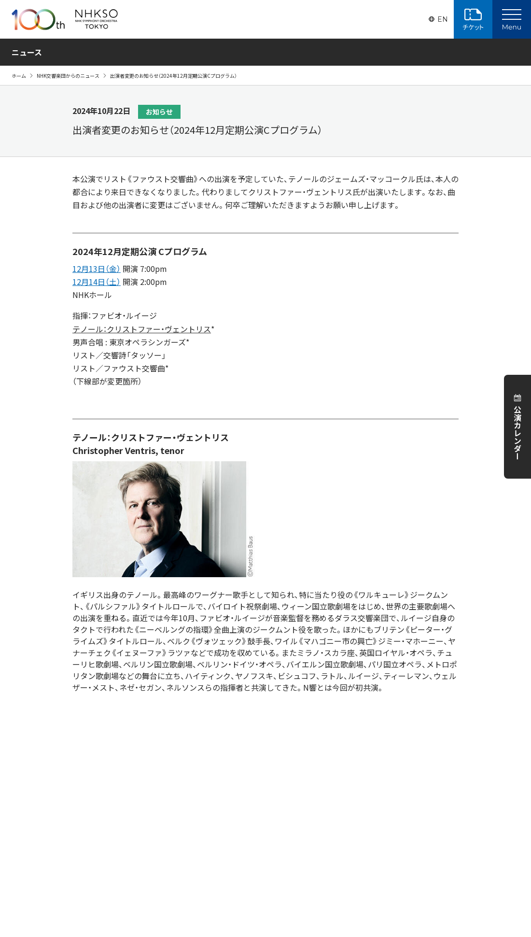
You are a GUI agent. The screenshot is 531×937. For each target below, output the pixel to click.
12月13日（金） (96, 268)
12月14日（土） (96, 281)
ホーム (19, 75)
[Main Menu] (511, 19)
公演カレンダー (517, 433)
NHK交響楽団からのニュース (68, 75)
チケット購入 (473, 19)
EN (442, 19)
